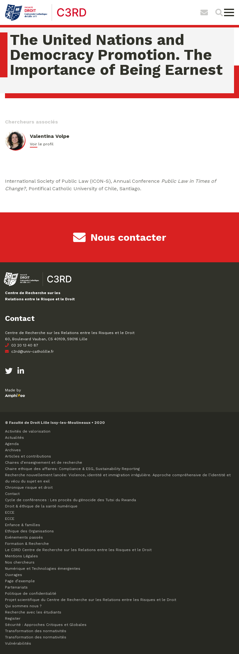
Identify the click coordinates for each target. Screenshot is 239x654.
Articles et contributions (28, 456)
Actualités (14, 437)
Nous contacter (119, 237)
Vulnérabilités (18, 643)
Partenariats (16, 587)
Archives (13, 450)
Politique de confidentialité (30, 593)
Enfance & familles (22, 525)
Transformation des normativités (35, 631)
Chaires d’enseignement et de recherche (43, 462)
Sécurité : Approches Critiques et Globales (46, 625)
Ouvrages (13, 575)
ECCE (9, 512)
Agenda (12, 444)
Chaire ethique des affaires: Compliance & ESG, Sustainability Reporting (72, 469)
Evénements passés (24, 537)
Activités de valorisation (27, 431)
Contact (12, 494)
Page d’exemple (20, 581)
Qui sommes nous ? (23, 606)
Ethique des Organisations (29, 531)
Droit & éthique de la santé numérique (41, 506)
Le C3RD (78, 550)
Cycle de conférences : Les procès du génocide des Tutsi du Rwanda (70, 500)
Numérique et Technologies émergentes (42, 568)
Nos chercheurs (20, 562)
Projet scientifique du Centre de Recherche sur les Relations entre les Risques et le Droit (90, 600)
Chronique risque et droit (29, 487)
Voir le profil (42, 144)
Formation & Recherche (27, 543)
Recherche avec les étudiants (33, 612)
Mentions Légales (21, 556)
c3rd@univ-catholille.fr (29, 351)
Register (13, 618)
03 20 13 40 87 (21, 345)
